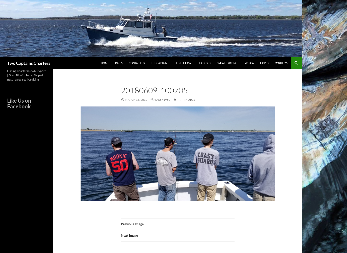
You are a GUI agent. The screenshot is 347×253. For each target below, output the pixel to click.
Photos (203, 63)
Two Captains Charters (28, 63)
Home (105, 63)
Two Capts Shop (254, 63)
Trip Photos (186, 99)
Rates (119, 63)
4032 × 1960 (162, 99)
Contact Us (137, 63)
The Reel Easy (182, 63)
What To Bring (227, 63)
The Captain (159, 63)
